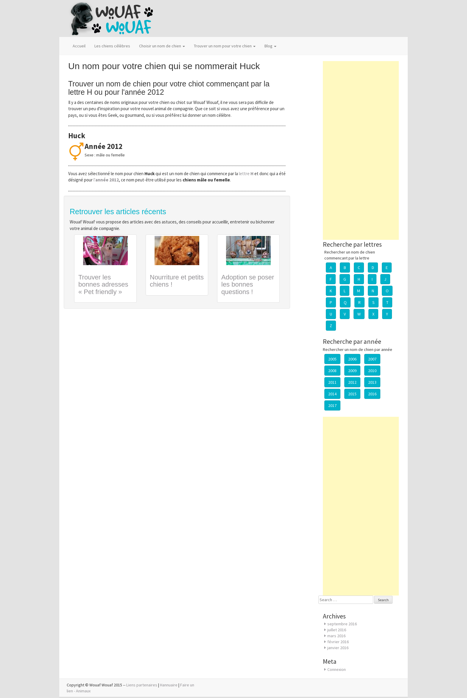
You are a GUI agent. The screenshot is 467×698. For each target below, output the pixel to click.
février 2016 (338, 641)
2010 (372, 370)
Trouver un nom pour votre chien (225, 46)
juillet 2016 (336, 629)
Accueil (79, 46)
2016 (372, 394)
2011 (332, 382)
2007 (372, 359)
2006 (352, 359)
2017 (332, 405)
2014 (332, 394)
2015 (352, 394)
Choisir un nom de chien (162, 46)
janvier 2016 (337, 647)
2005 (332, 359)
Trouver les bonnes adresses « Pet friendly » (103, 284)
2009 (352, 370)
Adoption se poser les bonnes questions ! (247, 284)
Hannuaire (169, 685)
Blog (270, 46)
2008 (332, 370)
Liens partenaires (141, 685)
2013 (372, 382)
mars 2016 (336, 635)
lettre (246, 173)
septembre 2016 (342, 624)
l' (106, 180)
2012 (352, 382)
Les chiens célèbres (112, 46)
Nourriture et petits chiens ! (177, 280)
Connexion (336, 669)
